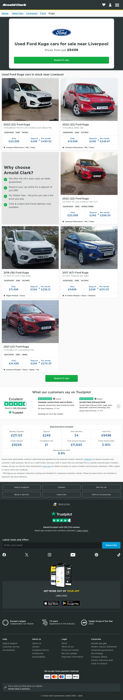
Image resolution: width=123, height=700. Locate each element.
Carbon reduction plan (102, 660)
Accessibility (9, 650)
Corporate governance (102, 650)
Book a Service (21, 494)
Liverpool (31, 13)
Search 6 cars (61, 60)
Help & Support (21, 487)
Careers (61, 487)
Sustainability (38, 657)
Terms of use (68, 647)
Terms (64, 643)
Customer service (11, 647)
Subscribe (111, 545)
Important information (72, 657)
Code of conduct (99, 663)
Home (5, 13)
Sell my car (101, 487)
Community (37, 653)
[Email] (52, 545)
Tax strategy (97, 653)
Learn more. (82, 530)
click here (47, 466)
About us (36, 643)
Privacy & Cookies (70, 650)
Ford (43, 13)
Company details (99, 657)
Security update (69, 653)
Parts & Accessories (101, 494)
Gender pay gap (98, 643)
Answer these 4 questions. (19, 689)
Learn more (61, 595)
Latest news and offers (16, 539)
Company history (40, 650)
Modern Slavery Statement (104, 647)
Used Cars (17, 13)
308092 (87, 459)
